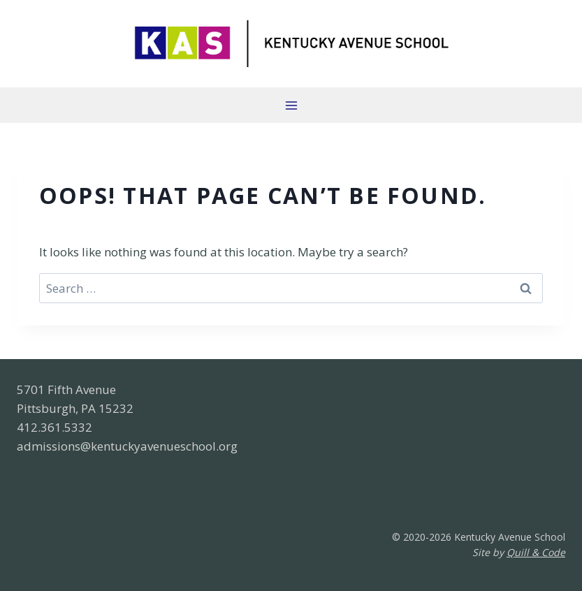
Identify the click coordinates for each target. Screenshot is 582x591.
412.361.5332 (54, 427)
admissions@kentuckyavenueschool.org (127, 446)
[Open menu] (291, 105)
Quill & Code (536, 552)
